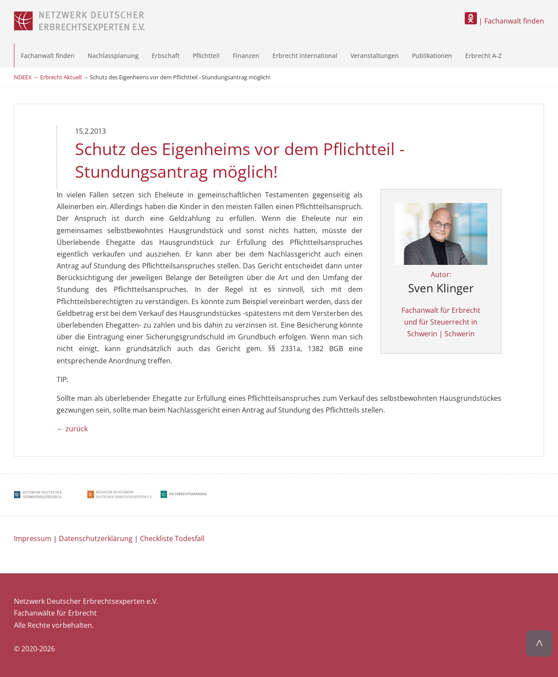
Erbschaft (166, 55)
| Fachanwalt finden (504, 21)
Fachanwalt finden (48, 55)
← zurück (72, 428)
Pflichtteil (206, 55)
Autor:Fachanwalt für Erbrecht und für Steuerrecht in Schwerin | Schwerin (441, 284)
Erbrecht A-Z (483, 55)
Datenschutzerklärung (96, 538)
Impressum (32, 538)
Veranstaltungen (374, 55)
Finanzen (246, 55)
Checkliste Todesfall (172, 538)
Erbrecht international (304, 55)
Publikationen (432, 55)
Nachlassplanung (113, 55)
